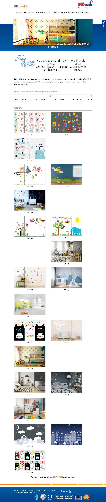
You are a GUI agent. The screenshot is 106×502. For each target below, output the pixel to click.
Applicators (41, 12)
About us (19, 12)
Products (55, 12)
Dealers (48, 12)
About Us (17, 490)
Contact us (87, 12)
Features (71, 12)
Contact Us (46, 490)
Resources (79, 12)
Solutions (63, 12)
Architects (34, 12)
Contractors (26, 12)
